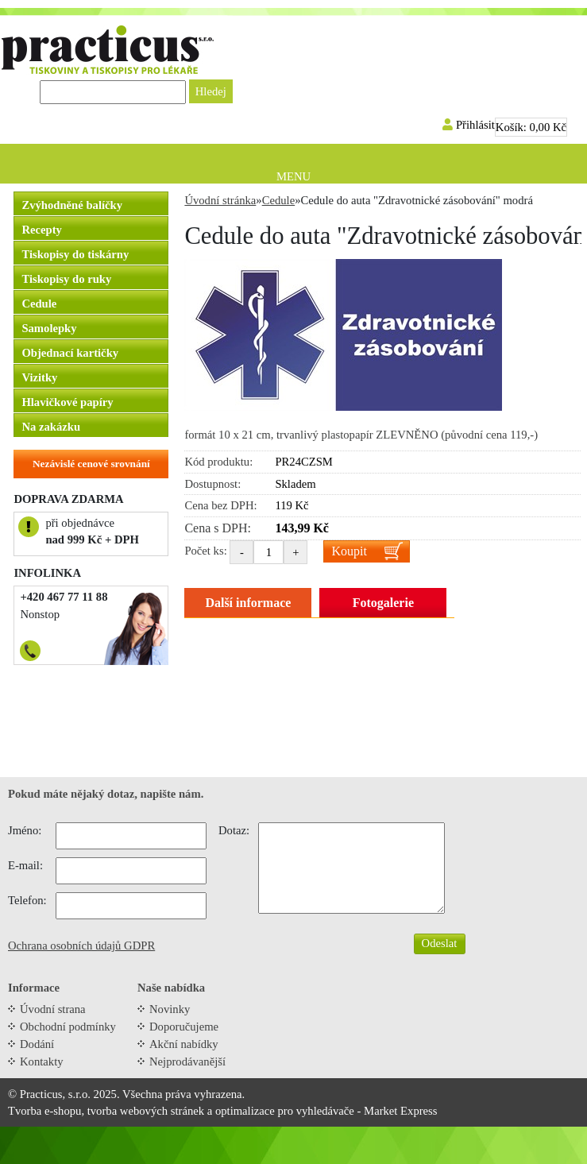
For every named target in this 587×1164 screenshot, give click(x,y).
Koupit (348, 551)
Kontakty (42, 1061)
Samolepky (48, 328)
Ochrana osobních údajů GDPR (81, 945)
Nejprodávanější (187, 1061)
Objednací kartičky (69, 352)
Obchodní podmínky (68, 1026)
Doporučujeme (183, 1026)
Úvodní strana (53, 1009)
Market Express (400, 1110)
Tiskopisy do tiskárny (75, 254)
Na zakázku (50, 426)
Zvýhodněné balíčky (71, 205)
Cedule (38, 303)
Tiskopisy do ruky (66, 279)
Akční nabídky (183, 1044)
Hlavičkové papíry (67, 402)
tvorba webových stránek (145, 1110)
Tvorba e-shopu (44, 1110)
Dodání (37, 1044)
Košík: (531, 127)
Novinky (169, 1009)
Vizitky (39, 377)
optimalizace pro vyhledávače (284, 1110)
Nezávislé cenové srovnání (91, 464)
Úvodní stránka (220, 200)
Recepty (41, 229)
